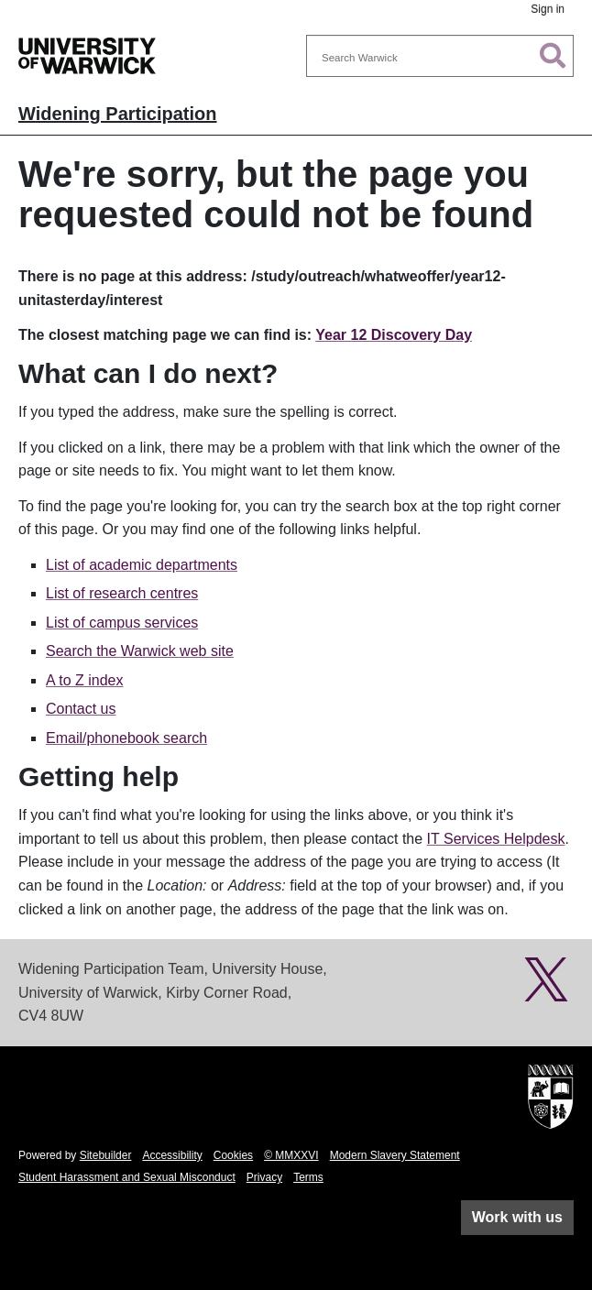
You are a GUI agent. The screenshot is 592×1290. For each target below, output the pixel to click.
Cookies (233, 1155)
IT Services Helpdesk (496, 839)
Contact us (80, 708)
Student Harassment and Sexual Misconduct (127, 1177)
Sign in (548, 9)
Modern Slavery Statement (395, 1155)
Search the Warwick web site (140, 651)
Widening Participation (117, 114)
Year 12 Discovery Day (393, 335)
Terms (308, 1177)
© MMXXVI (291, 1155)
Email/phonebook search (126, 738)
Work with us (517, 1217)
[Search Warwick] (440, 56)
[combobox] (440, 56)
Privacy (264, 1177)
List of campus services (122, 622)
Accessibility (172, 1155)
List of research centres (122, 593)
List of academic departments (141, 565)
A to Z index (85, 680)
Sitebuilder (106, 1155)
